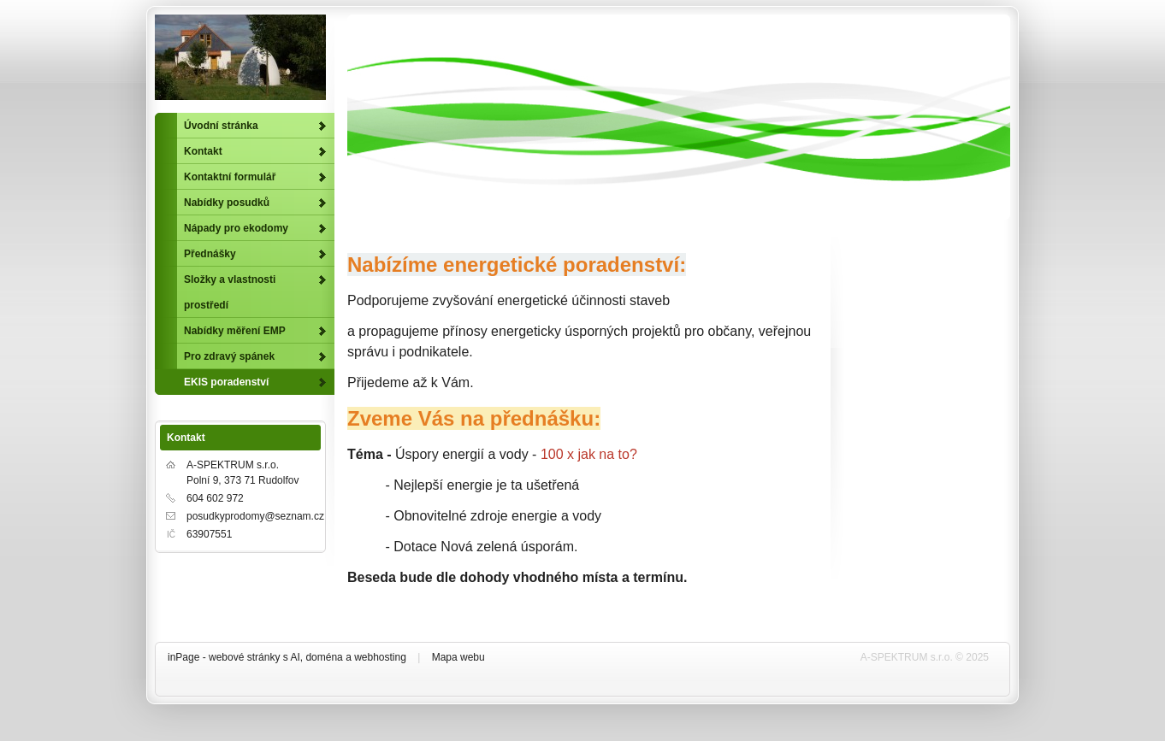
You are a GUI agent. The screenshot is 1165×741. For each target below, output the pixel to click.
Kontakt (203, 151)
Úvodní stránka (221, 126)
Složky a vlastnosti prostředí (229, 292)
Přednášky (210, 254)
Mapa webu (458, 657)
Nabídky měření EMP (235, 331)
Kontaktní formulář (229, 177)
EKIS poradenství (226, 382)
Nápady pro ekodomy (236, 228)
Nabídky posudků (226, 203)
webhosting (380, 657)
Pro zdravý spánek (229, 356)
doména (323, 657)
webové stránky (244, 657)
